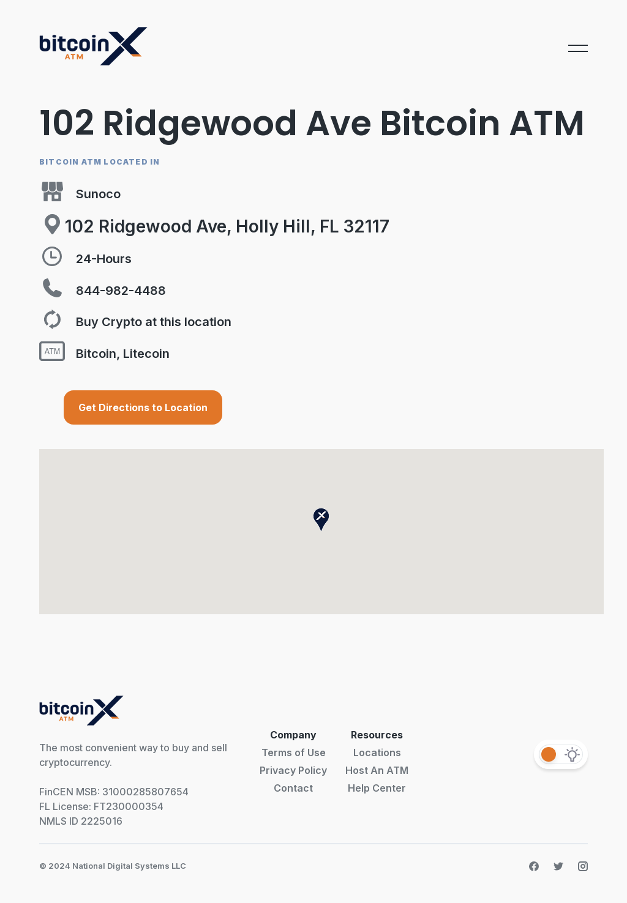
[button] (321, 520)
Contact (293, 788)
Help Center (377, 788)
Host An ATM (376, 770)
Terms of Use (293, 752)
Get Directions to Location (143, 407)
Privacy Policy (293, 770)
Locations (377, 752)
